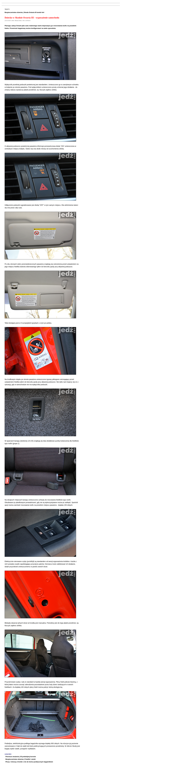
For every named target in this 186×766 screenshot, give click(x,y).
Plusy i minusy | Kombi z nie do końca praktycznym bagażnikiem (29, 762)
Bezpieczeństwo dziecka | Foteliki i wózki (20, 759)
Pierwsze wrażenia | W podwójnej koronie (20, 756)
